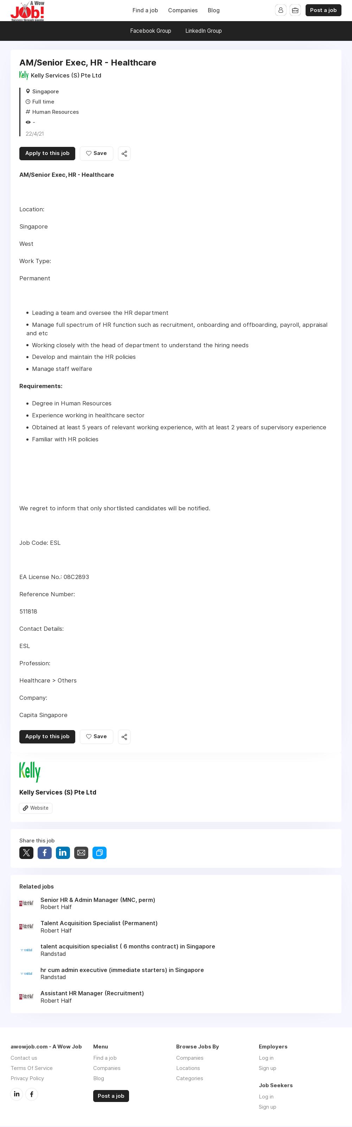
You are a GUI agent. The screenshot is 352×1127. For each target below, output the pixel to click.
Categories (189, 1079)
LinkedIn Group (203, 30)
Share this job (126, 154)
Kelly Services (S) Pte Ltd (66, 75)
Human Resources (55, 111)
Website (39, 809)
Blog (214, 10)
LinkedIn (17, 1095)
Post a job (323, 10)
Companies (183, 10)
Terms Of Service (32, 1069)
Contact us (24, 1059)
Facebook (32, 1095)
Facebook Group (150, 30)
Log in (266, 1059)
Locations (188, 1069)
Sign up (267, 1069)
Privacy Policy (27, 1079)
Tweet (26, 854)
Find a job (145, 10)
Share (45, 854)
